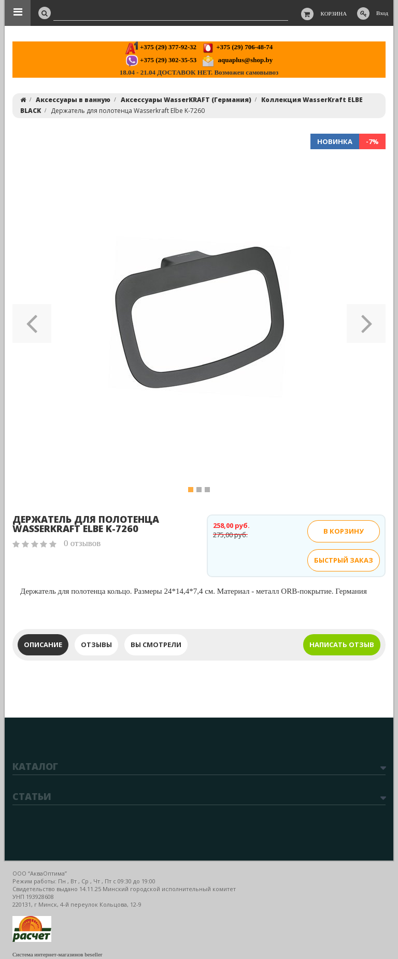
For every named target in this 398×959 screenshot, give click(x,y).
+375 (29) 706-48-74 (237, 47)
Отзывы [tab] (96, 644)
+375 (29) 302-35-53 (160, 60)
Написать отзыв (341, 644)
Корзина (334, 13)
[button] (31, 320)
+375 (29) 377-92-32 (160, 47)
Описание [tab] (43, 644)
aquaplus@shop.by (237, 60)
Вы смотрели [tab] (156, 644)
